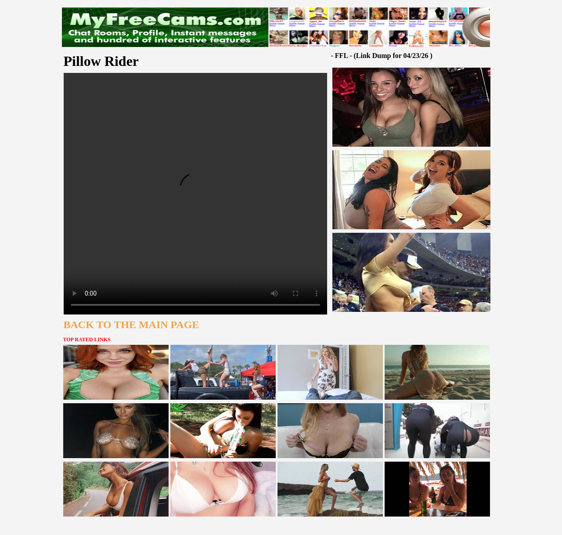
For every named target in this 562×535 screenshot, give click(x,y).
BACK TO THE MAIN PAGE (131, 324)
